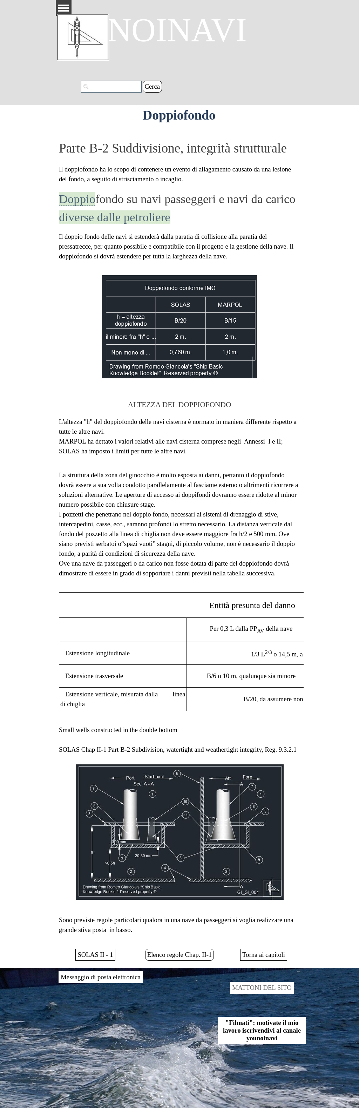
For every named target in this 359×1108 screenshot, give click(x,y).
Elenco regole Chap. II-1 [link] (179, 954)
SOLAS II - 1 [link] (95, 954)
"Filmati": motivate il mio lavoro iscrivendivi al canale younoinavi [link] (262, 1030)
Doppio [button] (77, 198)
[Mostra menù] (64, 8)
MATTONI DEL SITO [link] (262, 987)
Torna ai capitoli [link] (263, 954)
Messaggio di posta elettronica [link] (100, 977)
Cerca (152, 86)
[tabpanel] (179, 199)
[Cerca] (111, 87)
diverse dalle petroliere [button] (114, 217)
